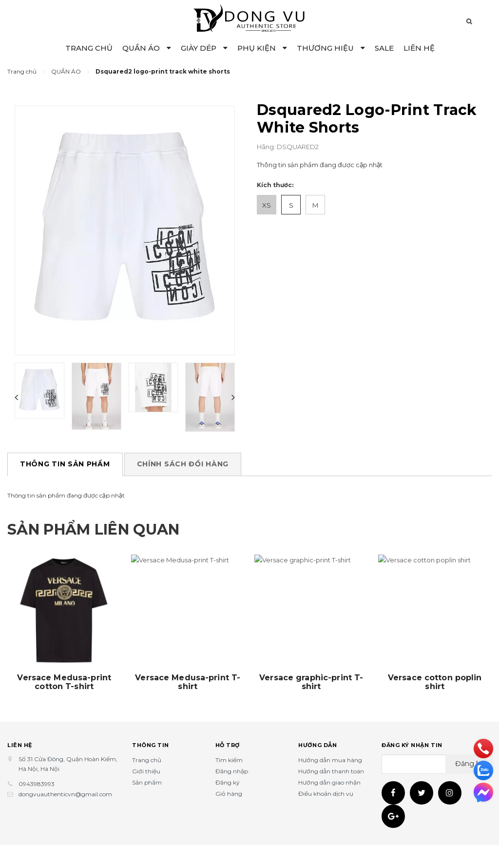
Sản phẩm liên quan (93, 529)
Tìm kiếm (229, 760)
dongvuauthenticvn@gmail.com (65, 794)
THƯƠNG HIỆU (331, 48)
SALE (384, 48)
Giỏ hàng (228, 793)
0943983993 (37, 783)
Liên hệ (19, 745)
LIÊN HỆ (419, 48)
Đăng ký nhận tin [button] (412, 745)
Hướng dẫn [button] (317, 745)
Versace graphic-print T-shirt (311, 682)
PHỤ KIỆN (262, 48)
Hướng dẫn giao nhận (329, 782)
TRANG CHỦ (89, 48)
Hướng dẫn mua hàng (330, 760)
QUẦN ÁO (146, 48)
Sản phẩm (147, 782)
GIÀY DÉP (204, 48)
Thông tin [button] (150, 745)
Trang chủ (146, 760)
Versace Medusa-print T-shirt (187, 682)
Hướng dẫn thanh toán (331, 771)
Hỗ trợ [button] (227, 745)
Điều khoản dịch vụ (325, 793)
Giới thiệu (146, 771)
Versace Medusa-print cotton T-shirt (64, 682)
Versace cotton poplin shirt (435, 682)
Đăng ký (227, 782)
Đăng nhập (231, 771)
